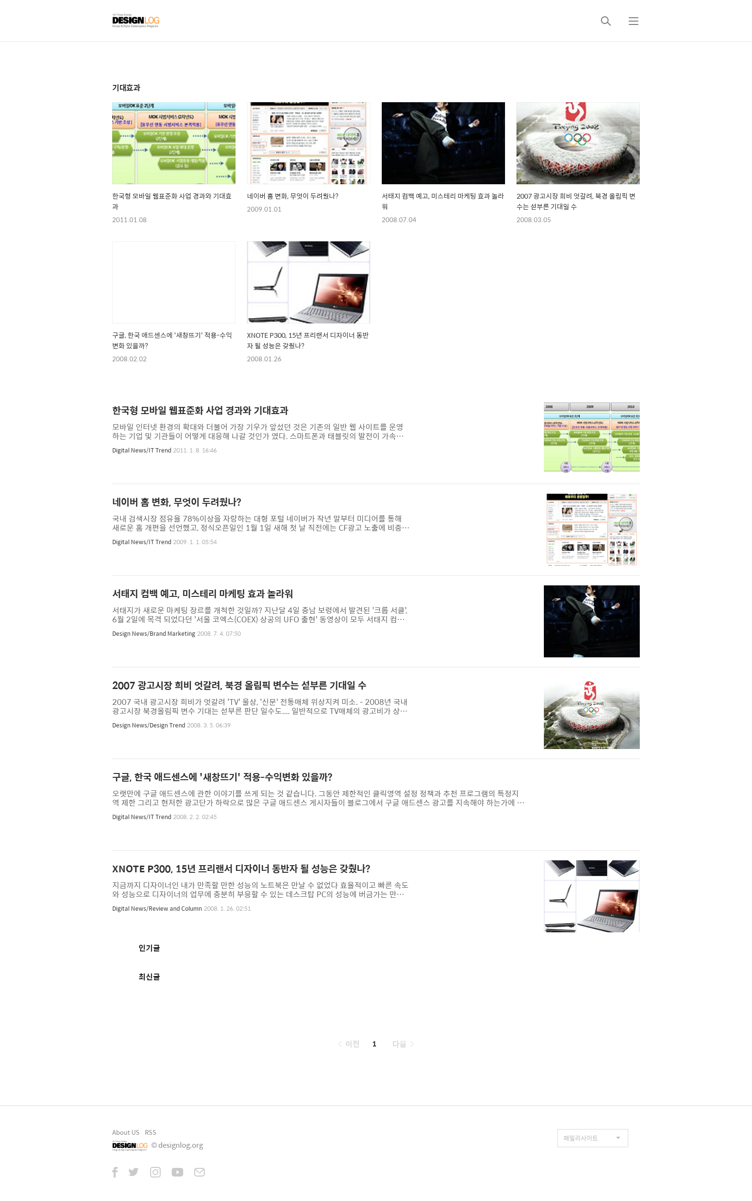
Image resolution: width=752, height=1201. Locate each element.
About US (126, 1132)
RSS (150, 1132)
